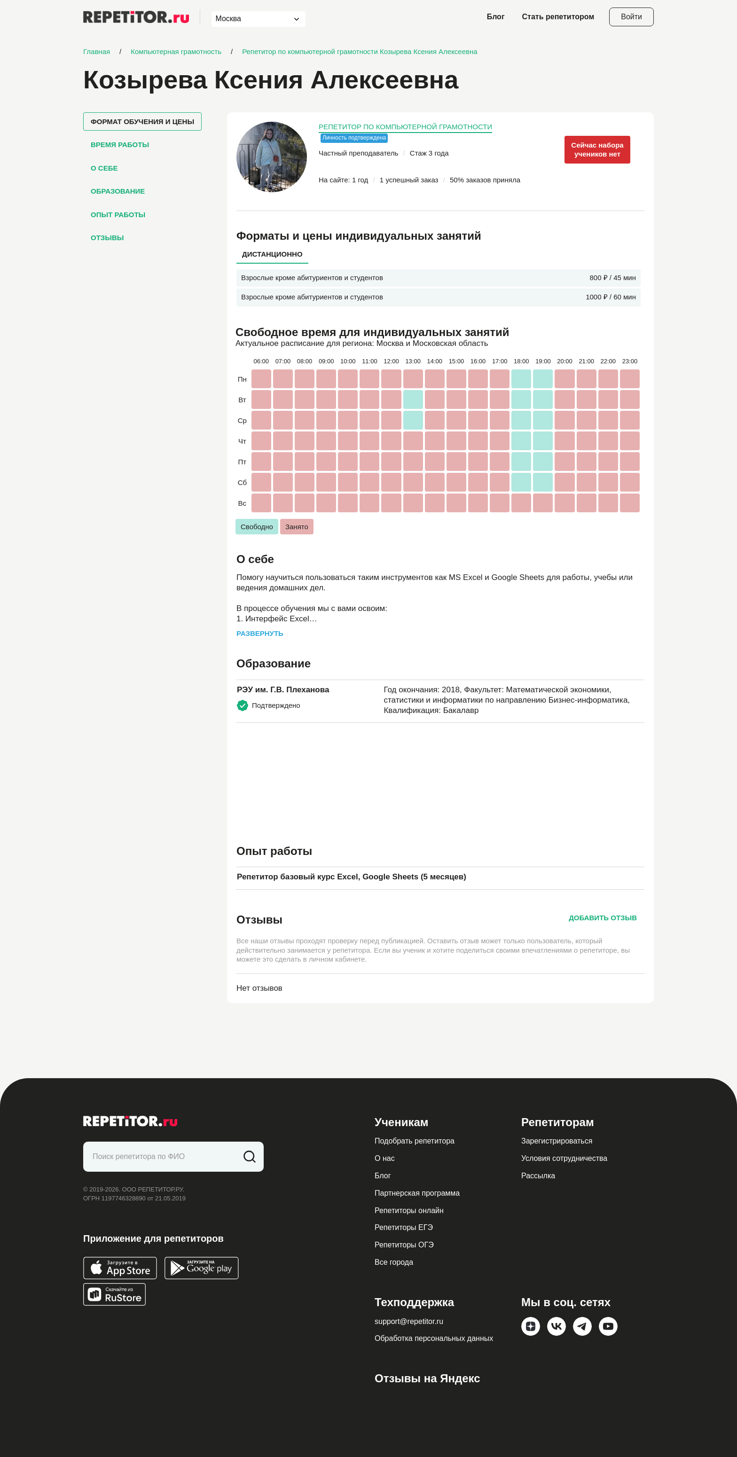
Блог (496, 17)
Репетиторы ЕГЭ (404, 1227)
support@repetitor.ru (409, 1321)
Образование (118, 191)
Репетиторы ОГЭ (404, 1245)
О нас (385, 1158)
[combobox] (250, 19)
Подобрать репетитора (415, 1141)
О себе (104, 168)
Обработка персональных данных (434, 1338)
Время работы (120, 145)
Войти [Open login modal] (631, 17)
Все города (394, 1262)
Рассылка (538, 1176)
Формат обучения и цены (142, 121)
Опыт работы (118, 215)
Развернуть (259, 633)
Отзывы (107, 238)
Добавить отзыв (603, 918)
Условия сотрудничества (564, 1158)
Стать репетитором (558, 17)
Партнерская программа (417, 1193)
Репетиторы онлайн (409, 1210)
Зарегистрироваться (556, 1141)
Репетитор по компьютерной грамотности (405, 127)
